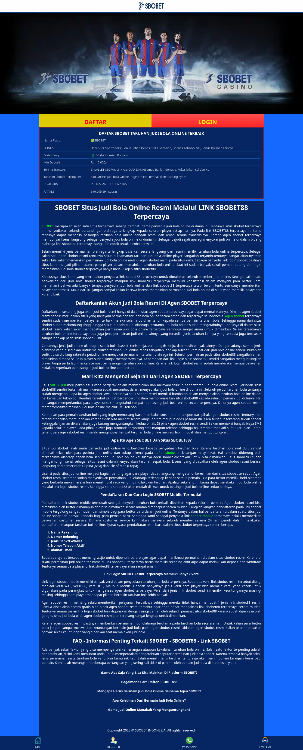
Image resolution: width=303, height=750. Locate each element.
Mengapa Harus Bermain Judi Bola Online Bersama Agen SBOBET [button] (149, 691)
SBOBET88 (58, 385)
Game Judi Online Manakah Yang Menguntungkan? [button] (149, 709)
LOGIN (207, 122)
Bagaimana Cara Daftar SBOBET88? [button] (149, 682)
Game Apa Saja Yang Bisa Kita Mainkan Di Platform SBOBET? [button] (149, 672)
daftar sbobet (165, 452)
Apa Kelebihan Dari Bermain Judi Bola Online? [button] (149, 700)
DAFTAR (95, 122)
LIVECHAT (265, 743)
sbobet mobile (202, 516)
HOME (38, 743)
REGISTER (113, 743)
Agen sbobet (234, 316)
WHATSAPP (189, 743)
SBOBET (48, 226)
